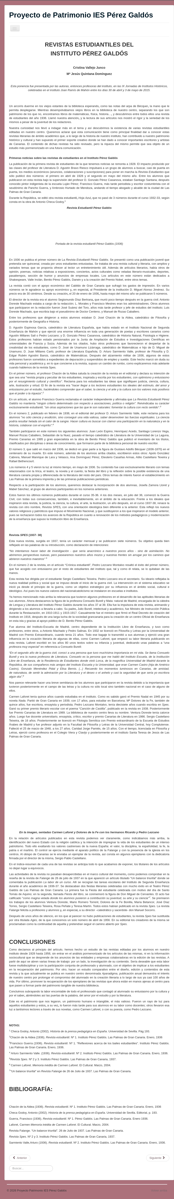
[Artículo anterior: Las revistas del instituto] (19, 1158)
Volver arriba (159, 1190)
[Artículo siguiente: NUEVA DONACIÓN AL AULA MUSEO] (157, 1158)
